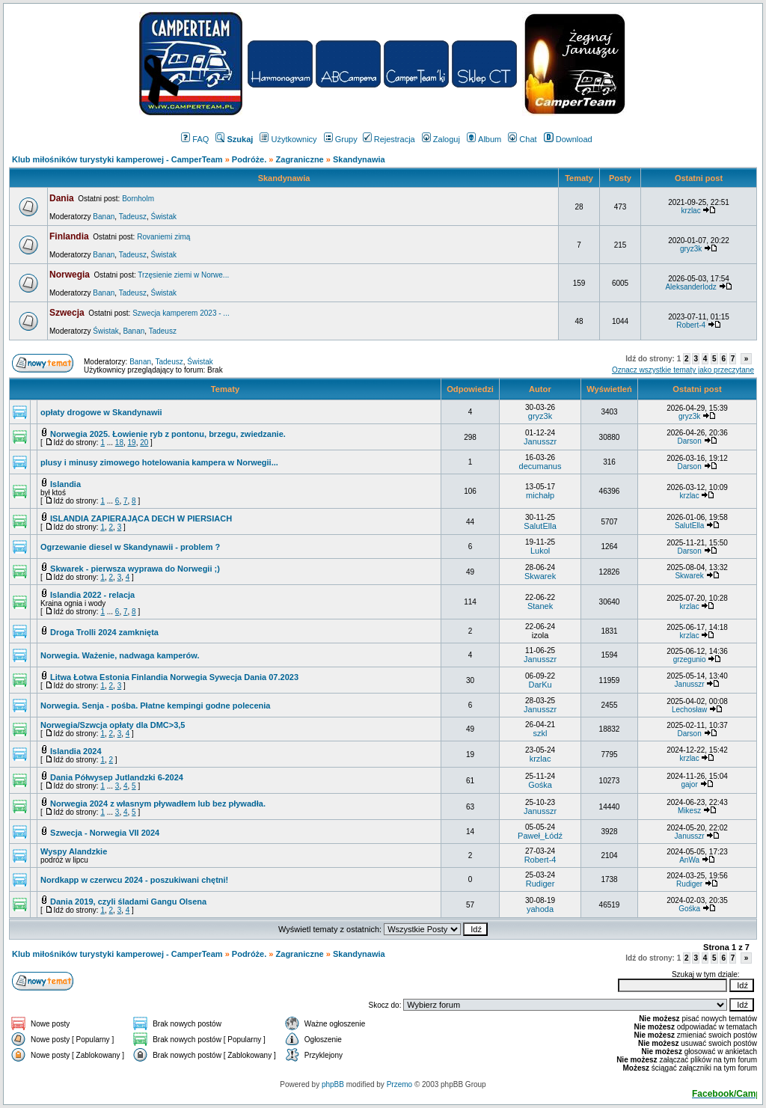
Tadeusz (133, 216)
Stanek (540, 606)
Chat (522, 139)
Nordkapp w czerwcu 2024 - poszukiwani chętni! (134, 879)
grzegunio (689, 659)
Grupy (341, 139)
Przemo (399, 1084)
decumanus (540, 466)
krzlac (691, 210)
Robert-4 (690, 325)
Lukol (540, 550)
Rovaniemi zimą (163, 237)
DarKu (539, 684)
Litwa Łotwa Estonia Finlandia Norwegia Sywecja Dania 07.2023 (174, 677)
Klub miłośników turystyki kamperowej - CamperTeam (117, 159)
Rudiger (540, 883)
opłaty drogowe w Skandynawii (101, 412)
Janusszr (540, 441)
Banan (103, 216)
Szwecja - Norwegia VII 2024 (104, 832)
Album (484, 139)
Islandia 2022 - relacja (92, 594)
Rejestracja (389, 139)
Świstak (163, 216)
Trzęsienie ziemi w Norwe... (183, 275)
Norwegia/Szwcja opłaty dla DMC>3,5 (112, 724)
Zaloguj (441, 139)
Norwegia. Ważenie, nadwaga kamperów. (120, 655)
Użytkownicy (288, 139)
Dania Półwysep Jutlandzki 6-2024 (116, 777)
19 (132, 442)
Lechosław (689, 709)
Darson (689, 441)
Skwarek (540, 576)
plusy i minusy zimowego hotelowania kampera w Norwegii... (159, 462)
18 (119, 442)
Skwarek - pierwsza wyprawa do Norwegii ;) (135, 568)
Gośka (540, 784)
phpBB (333, 1084)
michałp (540, 495)
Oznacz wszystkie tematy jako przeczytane (683, 370)
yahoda (540, 909)
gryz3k (691, 249)
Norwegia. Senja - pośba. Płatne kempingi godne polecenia (155, 705)
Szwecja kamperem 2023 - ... (181, 313)
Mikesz (689, 810)
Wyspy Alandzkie (73, 851)
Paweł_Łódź (540, 835)
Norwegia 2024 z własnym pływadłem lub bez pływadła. (158, 803)
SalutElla (540, 525)
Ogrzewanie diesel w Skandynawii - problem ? (130, 546)
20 (144, 442)
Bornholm (138, 199)
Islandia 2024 (76, 751)
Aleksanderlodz (690, 287)
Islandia (65, 484)
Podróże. (250, 159)
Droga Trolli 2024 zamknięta (104, 632)
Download (568, 139)
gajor (689, 784)
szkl (540, 733)
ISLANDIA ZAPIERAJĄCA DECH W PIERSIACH (141, 518)
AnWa (689, 860)
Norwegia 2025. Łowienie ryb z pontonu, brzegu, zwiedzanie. (168, 433)
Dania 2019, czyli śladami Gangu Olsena (128, 901)
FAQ (195, 139)
